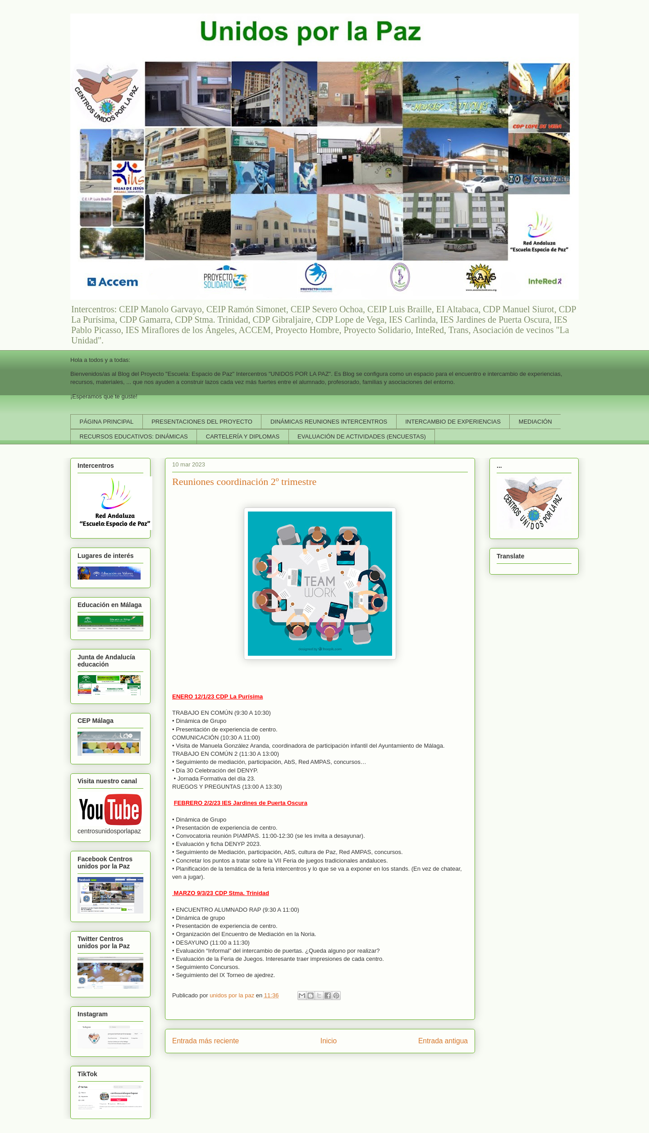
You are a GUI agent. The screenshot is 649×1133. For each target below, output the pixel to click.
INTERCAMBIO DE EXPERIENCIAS (453, 421)
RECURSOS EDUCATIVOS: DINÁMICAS (134, 436)
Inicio (328, 1041)
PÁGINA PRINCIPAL (107, 421)
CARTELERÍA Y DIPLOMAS (242, 436)
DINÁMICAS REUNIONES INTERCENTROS (328, 421)
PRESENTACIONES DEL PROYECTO (201, 421)
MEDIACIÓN (535, 421)
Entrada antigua (443, 1041)
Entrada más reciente (205, 1041)
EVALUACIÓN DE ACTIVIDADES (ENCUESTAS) (361, 436)
